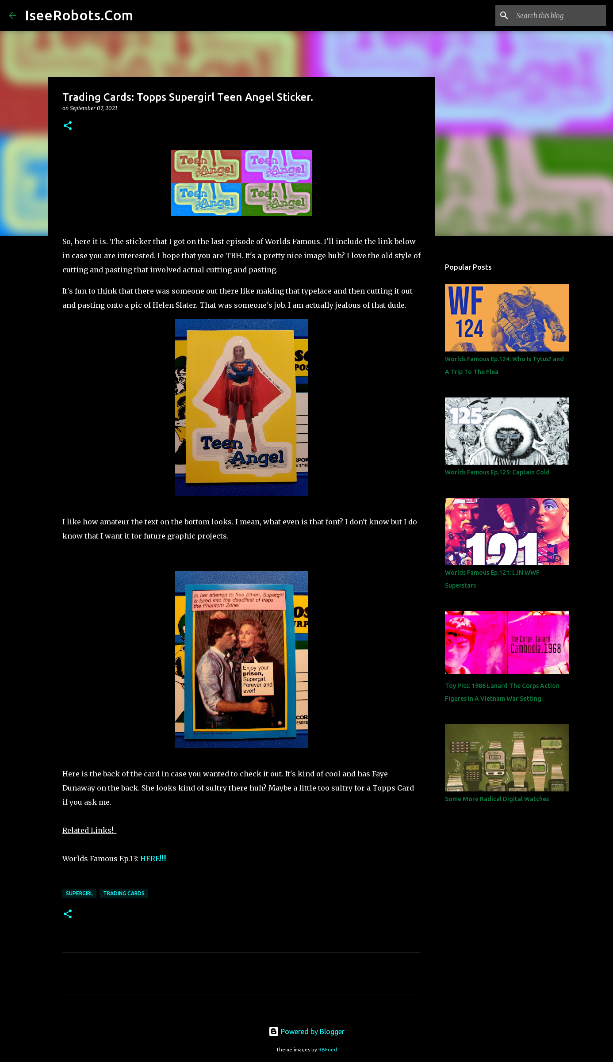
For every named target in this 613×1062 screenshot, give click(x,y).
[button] (67, 126)
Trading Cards (124, 893)
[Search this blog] (559, 15)
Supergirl (79, 893)
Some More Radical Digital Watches (497, 798)
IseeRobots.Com (79, 15)
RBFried (327, 1049)
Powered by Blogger (306, 1031)
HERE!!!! (153, 858)
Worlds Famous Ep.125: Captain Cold (497, 472)
